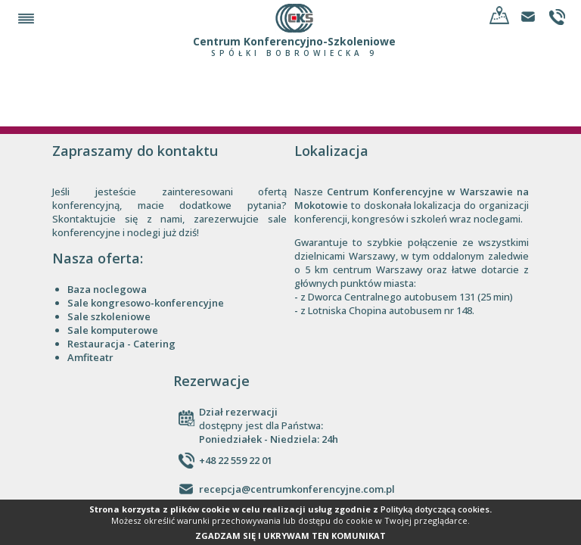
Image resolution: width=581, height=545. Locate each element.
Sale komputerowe (112, 330)
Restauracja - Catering (121, 343)
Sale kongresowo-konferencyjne (145, 303)
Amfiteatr (90, 357)
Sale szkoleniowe (109, 316)
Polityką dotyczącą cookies (435, 509)
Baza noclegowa (107, 289)
